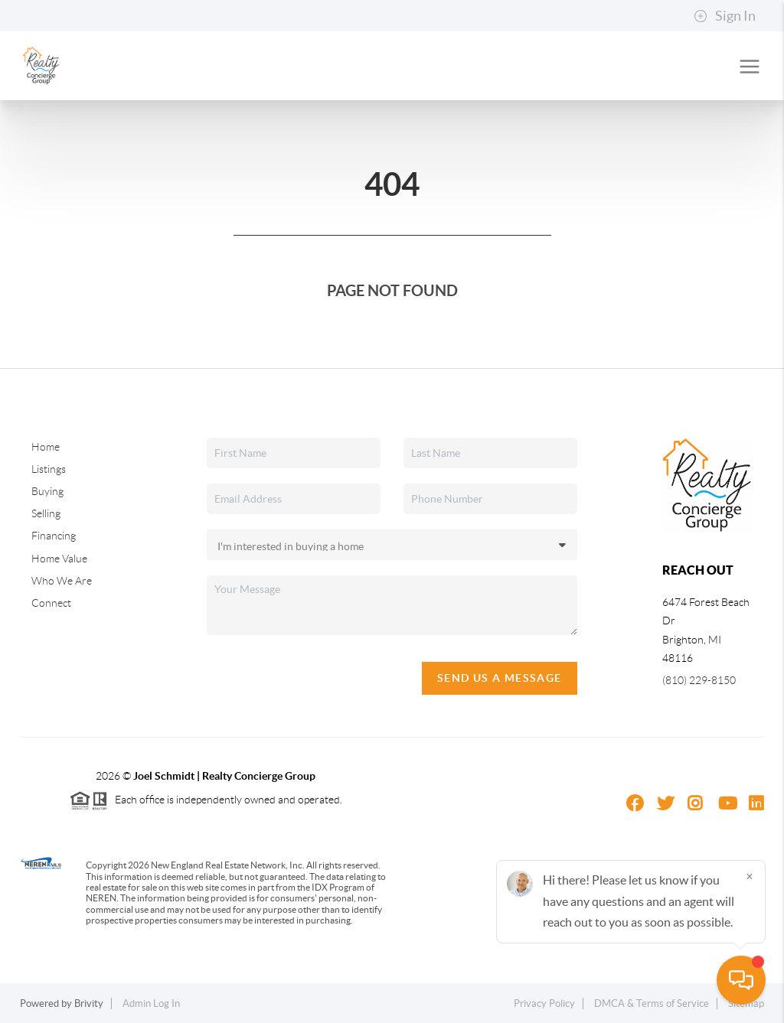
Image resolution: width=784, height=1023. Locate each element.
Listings (48, 469)
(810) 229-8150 (699, 680)
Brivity (88, 1003)
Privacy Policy (544, 1003)
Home (45, 447)
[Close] (749, 876)
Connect (51, 603)
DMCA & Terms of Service (651, 1003)
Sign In (725, 16)
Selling (45, 513)
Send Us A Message (499, 678)
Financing (53, 535)
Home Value (59, 558)
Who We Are (61, 581)
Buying (47, 491)
